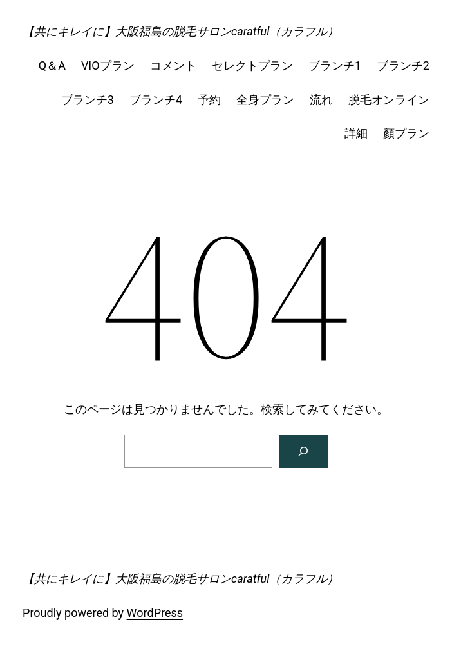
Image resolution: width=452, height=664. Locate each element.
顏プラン (406, 133)
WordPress (155, 613)
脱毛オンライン (388, 99)
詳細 (356, 133)
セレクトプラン (252, 65)
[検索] (303, 451)
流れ (321, 99)
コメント (173, 65)
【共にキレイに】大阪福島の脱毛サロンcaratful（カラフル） (181, 31)
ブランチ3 (87, 99)
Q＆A (52, 65)
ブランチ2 (403, 65)
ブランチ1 (334, 65)
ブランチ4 (155, 99)
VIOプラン (108, 65)
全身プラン (265, 99)
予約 (209, 99)
